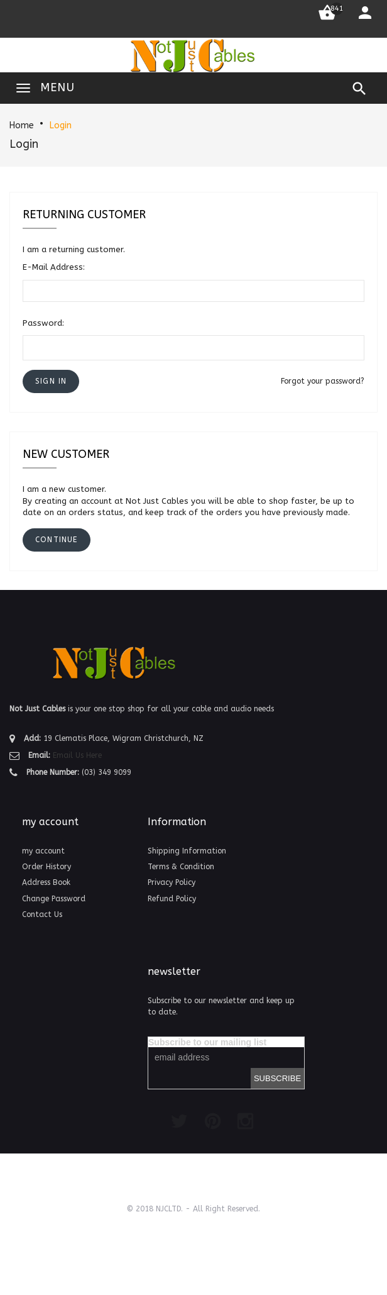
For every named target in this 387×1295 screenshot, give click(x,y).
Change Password (53, 898)
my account (43, 851)
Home (21, 125)
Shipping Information (187, 851)
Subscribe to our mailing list (207, 1042)
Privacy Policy (171, 882)
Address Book (46, 882)
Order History (46, 866)
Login (61, 125)
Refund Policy (172, 898)
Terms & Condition (181, 866)
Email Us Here (77, 755)
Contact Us (42, 914)
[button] (51, 381)
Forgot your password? (322, 381)
